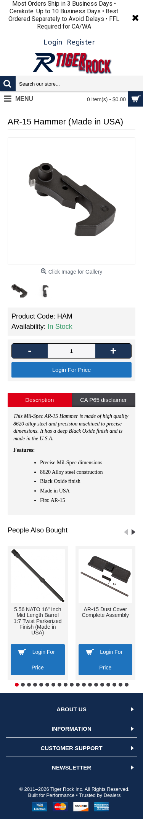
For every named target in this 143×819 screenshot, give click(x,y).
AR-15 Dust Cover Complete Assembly (105, 612)
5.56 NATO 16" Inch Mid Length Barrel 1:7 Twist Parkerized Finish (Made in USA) (38, 621)
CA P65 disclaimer (103, 400)
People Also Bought (37, 530)
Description (39, 400)
